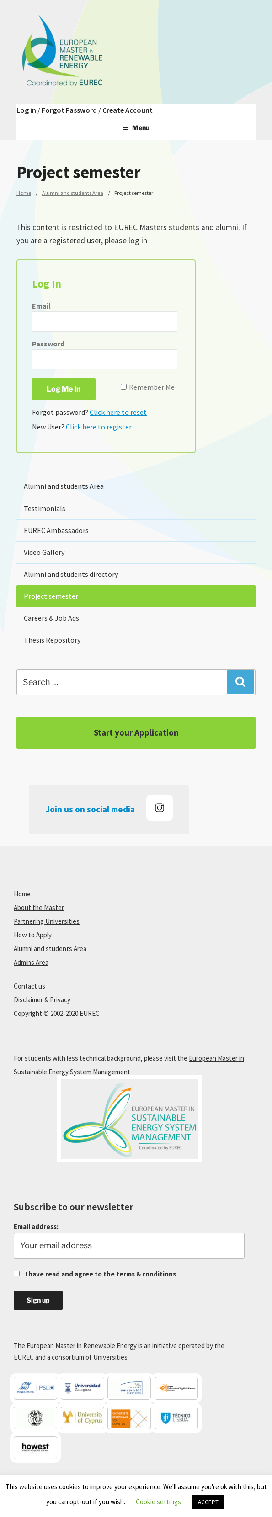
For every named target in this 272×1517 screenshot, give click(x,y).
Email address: (129, 1240)
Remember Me (152, 387)
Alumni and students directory (71, 574)
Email (41, 305)
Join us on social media (109, 808)
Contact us (29, 986)
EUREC (24, 1357)
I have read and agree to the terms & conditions (100, 1274)
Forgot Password (69, 110)
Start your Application (136, 732)
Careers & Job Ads (51, 617)
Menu (136, 127)
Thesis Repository (52, 639)
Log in (26, 110)
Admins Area (31, 962)
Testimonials (44, 508)
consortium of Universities (90, 1357)
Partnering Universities (47, 921)
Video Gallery (44, 552)
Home (23, 192)
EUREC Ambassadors (56, 530)
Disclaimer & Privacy (42, 999)
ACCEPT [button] (208, 1502)
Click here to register (99, 426)
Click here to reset (118, 412)
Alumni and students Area (72, 192)
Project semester (51, 596)
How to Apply (33, 935)
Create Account (127, 110)
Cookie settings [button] (158, 1501)
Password (48, 343)
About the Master (39, 907)
